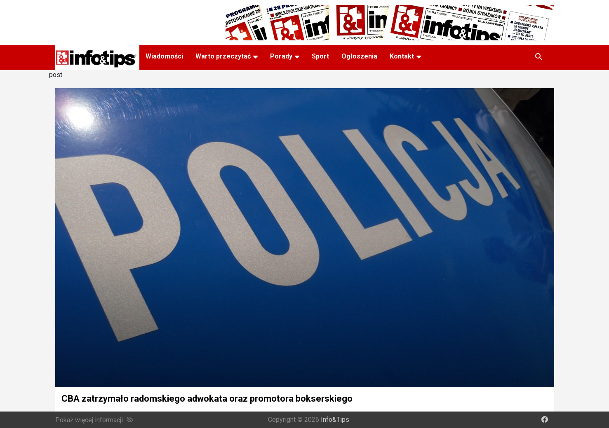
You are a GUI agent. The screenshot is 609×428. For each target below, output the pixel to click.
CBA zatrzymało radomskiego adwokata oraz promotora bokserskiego (207, 398)
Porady (281, 56)
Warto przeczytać (223, 56)
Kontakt (402, 56)
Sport (320, 56)
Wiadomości (164, 56)
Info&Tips (335, 419)
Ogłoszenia (359, 56)
